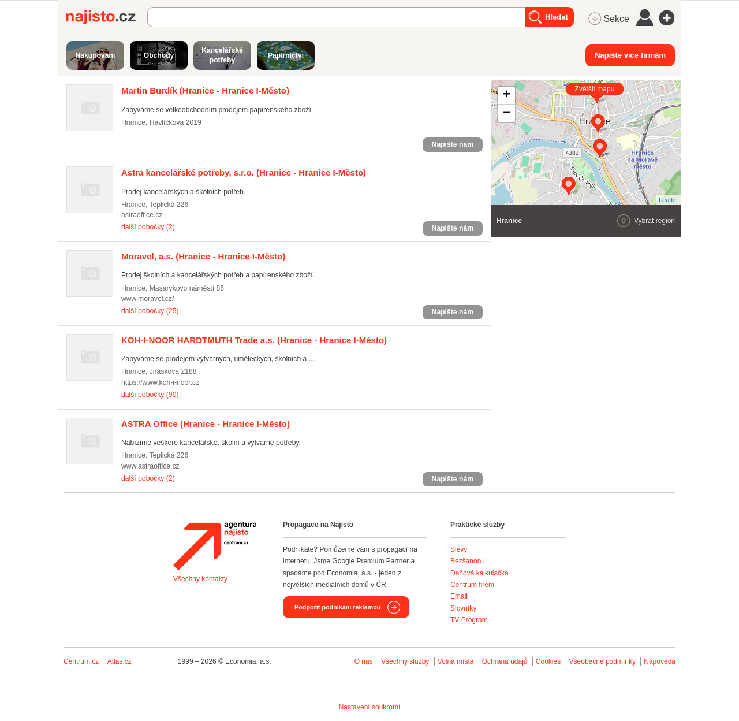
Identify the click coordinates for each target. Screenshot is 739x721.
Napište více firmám (630, 55)
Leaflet (668, 199)
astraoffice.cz (142, 215)
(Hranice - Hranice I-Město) (205, 90)
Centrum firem (472, 585)
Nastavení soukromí (370, 707)
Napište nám (452, 144)
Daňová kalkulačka (479, 573)
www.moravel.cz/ (147, 299)
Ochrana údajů (505, 661)
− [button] (506, 113)
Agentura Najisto (214, 546)
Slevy (458, 549)
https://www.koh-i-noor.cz (160, 382)
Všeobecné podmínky (602, 661)
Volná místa (456, 661)
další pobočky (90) (149, 395)
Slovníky (463, 608)
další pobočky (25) (149, 311)
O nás (363, 661)
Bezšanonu (467, 561)
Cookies (548, 661)
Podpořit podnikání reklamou (337, 607)
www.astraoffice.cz (150, 466)
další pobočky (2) (148, 227)
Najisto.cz (106, 17)
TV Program (469, 620)
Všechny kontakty (200, 579)
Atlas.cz (119, 661)
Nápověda (659, 661)
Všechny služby (406, 661)
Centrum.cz (81, 661)
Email (459, 596)
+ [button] (506, 95)
